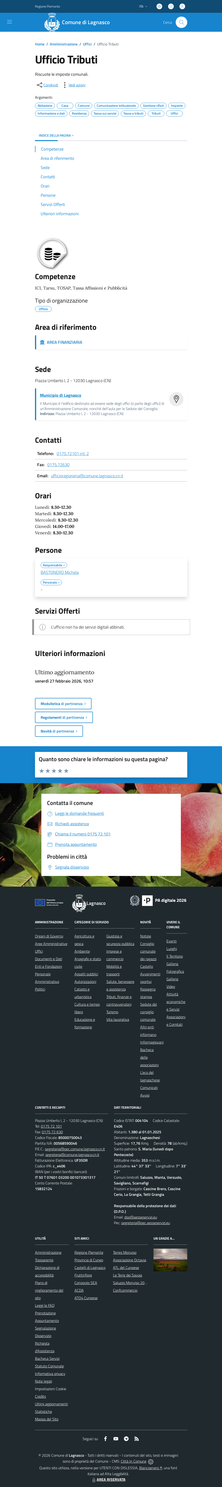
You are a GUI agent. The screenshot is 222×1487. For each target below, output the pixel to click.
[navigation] (9, 22)
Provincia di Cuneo (88, 1260)
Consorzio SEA (85, 1283)
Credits (40, 1396)
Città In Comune (133, 1461)
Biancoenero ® (150, 1468)
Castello (146, 966)
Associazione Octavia (129, 1260)
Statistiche (43, 1411)
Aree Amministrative (51, 944)
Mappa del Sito (46, 1419)
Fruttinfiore (83, 1275)
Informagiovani (152, 1042)
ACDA (79, 1290)
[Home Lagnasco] (79, 22)
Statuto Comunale (49, 1366)
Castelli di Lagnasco (89, 1267)
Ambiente (82, 951)
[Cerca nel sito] (181, 22)
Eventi (171, 941)
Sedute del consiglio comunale (148, 1011)
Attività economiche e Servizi (175, 1001)
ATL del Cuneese (126, 1267)
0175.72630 (58, 464)
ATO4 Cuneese (86, 1298)
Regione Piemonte (88, 1252)
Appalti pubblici (86, 974)
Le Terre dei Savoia (127, 1275)
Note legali (43, 1381)
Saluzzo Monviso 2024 (131, 1283)
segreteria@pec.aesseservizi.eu (145, 1223)
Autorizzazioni (85, 981)
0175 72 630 (52, 1132)
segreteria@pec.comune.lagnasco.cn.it (75, 1149)
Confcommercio (125, 1290)
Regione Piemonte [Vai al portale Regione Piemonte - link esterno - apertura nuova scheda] (47, 6)
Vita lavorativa (117, 1019)
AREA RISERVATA (108, 1479)
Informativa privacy (50, 1373)
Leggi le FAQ (45, 1305)
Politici (40, 989)
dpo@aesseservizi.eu (140, 1217)
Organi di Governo (49, 936)
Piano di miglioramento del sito (49, 1290)
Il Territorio (174, 956)
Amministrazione (64, 44)
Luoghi (171, 948)
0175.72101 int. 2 (73, 453)
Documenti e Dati (48, 959)
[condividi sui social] (47, 85)
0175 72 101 (51, 1126)
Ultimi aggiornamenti (51, 1404)
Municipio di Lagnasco (60, 395)
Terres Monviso (124, 1252)
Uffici (87, 44)
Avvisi (144, 1095)
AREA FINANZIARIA (61, 342)
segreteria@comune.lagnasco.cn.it (72, 1154)
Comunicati (149, 1087)
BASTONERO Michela (60, 572)
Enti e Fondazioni (48, 966)
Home (39, 44)
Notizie (145, 936)
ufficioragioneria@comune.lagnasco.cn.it (87, 476)
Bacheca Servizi (47, 1358)
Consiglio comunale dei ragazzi (148, 951)
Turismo (112, 1012)
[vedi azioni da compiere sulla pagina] (73, 85)
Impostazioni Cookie (50, 1389)
